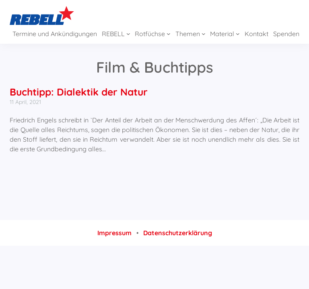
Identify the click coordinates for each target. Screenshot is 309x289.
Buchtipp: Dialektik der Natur (79, 91)
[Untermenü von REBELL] (128, 34)
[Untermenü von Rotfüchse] (169, 34)
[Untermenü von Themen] (204, 34)
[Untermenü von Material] (238, 34)
